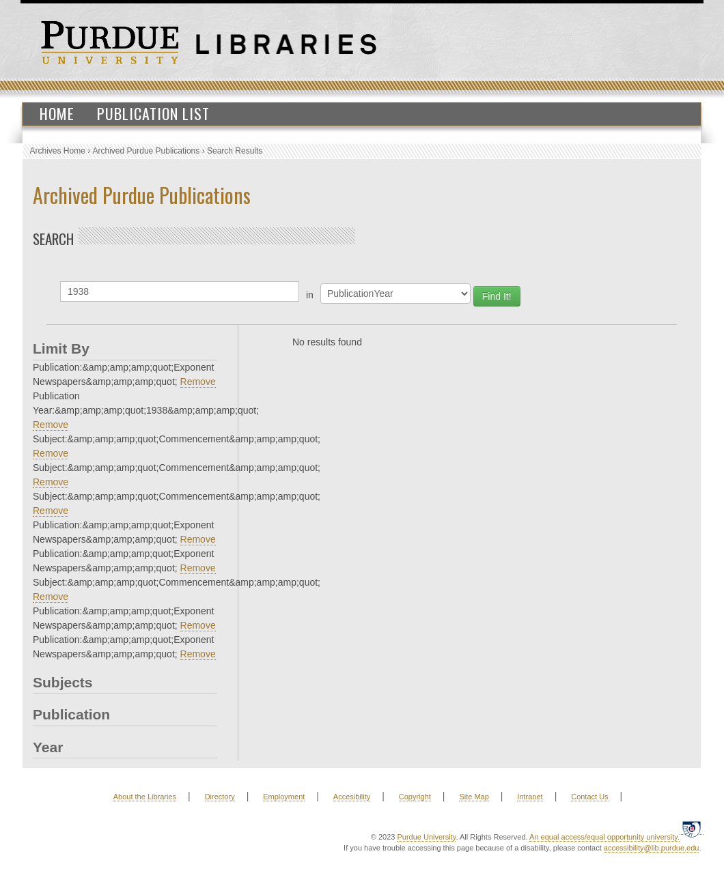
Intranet (529, 796)
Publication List (153, 113)
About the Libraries (144, 796)
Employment (284, 796)
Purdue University (426, 837)
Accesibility (351, 796)
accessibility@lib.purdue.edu (651, 848)
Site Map (473, 796)
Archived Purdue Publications (146, 151)
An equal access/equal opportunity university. (604, 837)
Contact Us (589, 796)
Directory (220, 796)
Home (57, 113)
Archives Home (57, 151)
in (310, 294)
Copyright (415, 796)
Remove (198, 381)
